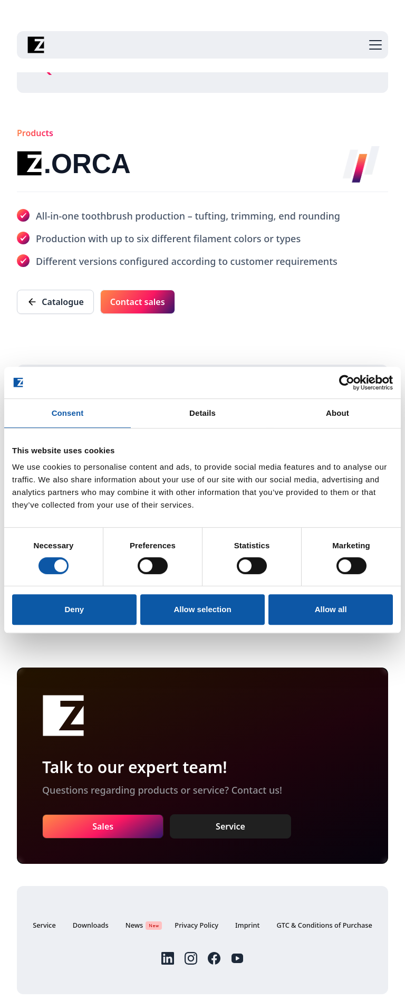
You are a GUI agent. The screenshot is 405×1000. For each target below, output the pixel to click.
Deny (74, 609)
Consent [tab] (68, 412)
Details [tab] (202, 412)
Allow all (331, 609)
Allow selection (202, 609)
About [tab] (337, 412)
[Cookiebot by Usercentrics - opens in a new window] (347, 383)
